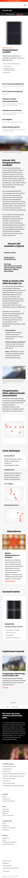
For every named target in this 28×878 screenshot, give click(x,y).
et (2, 707)
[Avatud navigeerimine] (25, 5)
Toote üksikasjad (16, 14)
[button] (14, 702)
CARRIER (16, 876)
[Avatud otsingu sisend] (21, 5)
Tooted (7, 707)
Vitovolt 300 (14, 707)
